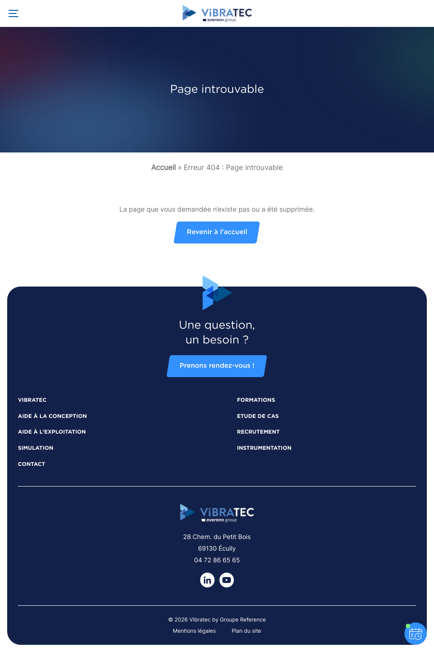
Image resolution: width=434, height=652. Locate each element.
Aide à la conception (52, 416)
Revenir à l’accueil (217, 232)
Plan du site (246, 630)
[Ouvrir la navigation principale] (13, 13)
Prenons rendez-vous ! (216, 366)
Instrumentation (264, 448)
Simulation (35, 448)
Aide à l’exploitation (52, 432)
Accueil (163, 167)
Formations (256, 400)
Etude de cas (257, 416)
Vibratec (32, 400)
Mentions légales (194, 630)
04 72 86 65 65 (217, 560)
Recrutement (258, 432)
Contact (31, 464)
